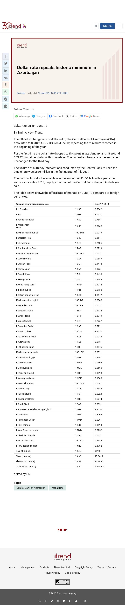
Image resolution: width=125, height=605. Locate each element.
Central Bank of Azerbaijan (30, 487)
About (12, 567)
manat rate (57, 487)
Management (28, 567)
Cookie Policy (72, 572)
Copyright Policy (84, 567)
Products (44, 567)
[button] (5, 56)
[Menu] (119, 26)
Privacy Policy (52, 572)
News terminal (62, 567)
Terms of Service (106, 567)
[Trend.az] (14, 26)
